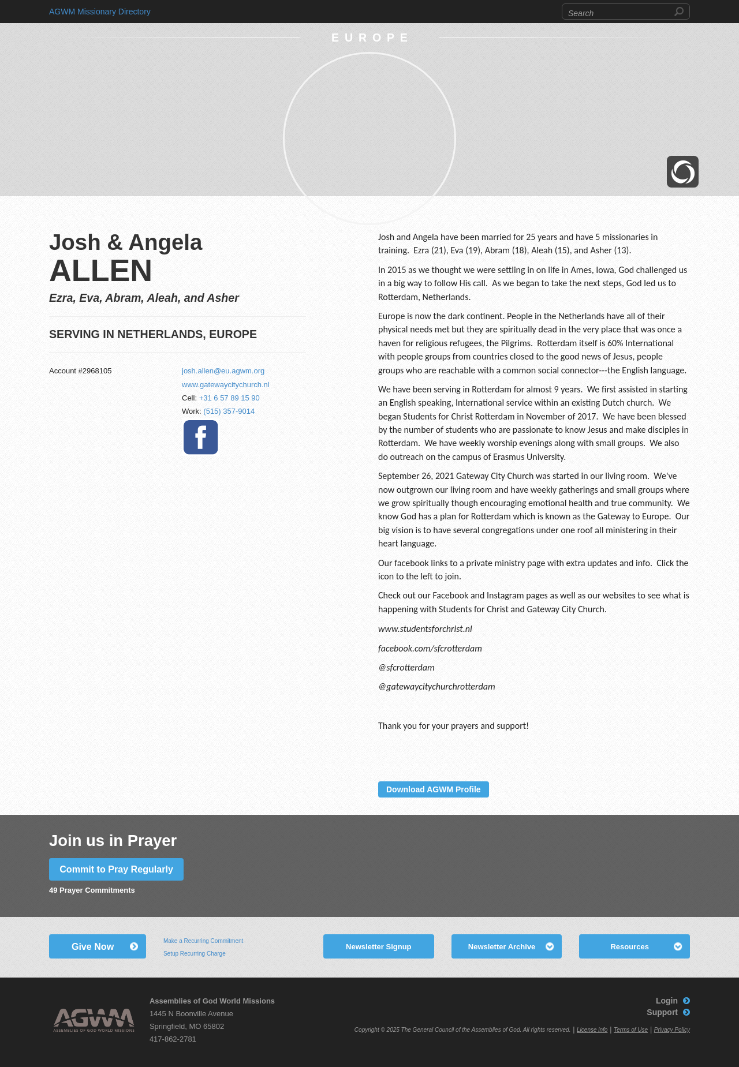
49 (53, 890)
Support (662, 1012)
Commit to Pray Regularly (116, 869)
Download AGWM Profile (433, 789)
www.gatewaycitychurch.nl (226, 384)
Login (667, 1000)
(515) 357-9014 (229, 411)
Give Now (93, 946)
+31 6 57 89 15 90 (229, 398)
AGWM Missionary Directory (100, 11)
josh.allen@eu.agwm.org (223, 370)
